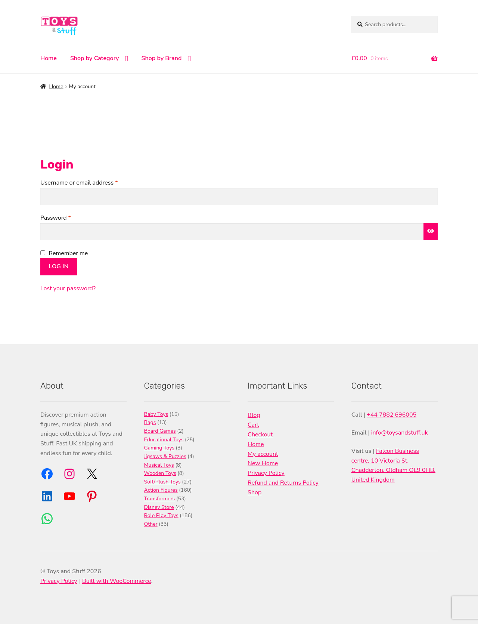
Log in (59, 266)
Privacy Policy (266, 473)
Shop (254, 492)
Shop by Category (94, 58)
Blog (254, 415)
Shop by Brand (162, 58)
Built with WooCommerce (116, 581)
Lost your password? (68, 288)
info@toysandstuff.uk (399, 433)
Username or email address (91, 182)
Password (67, 217)
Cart (253, 425)
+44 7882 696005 (391, 415)
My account (263, 454)
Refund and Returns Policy (283, 483)
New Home (263, 463)
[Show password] (430, 231)
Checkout (260, 434)
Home (48, 58)
